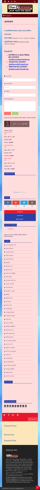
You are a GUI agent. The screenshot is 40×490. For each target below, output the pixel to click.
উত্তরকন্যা (8, 262)
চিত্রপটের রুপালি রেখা (11, 280)
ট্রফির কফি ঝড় (9, 298)
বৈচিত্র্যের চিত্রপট (9, 337)
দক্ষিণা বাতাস (9, 305)
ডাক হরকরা (8, 301)
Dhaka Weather (7, 158)
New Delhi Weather (9, 145)
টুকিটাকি (7, 294)
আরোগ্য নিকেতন (9, 259)
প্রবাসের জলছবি (9, 323)
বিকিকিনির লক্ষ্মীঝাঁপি (10, 326)
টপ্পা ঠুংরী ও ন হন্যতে (10, 291)
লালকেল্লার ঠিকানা (10, 362)
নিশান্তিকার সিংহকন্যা (10, 315)
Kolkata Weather (8, 132)
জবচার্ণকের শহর (9, 287)
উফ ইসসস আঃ (9, 266)
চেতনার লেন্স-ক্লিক (10, 284)
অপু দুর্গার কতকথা (10, 252)
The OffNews (11, 228)
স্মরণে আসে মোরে (10, 376)
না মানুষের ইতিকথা (10, 312)
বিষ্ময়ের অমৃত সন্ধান (10, 333)
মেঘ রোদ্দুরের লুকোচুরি (11, 340)
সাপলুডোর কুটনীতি (10, 369)
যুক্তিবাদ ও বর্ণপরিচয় (10, 347)
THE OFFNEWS (5, 488)
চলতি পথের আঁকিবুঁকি (10, 273)
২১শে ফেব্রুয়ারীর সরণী (11, 245)
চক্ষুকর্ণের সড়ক (9, 269)
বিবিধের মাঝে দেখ (10, 330)
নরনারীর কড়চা (9, 308)
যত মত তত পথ (9, 344)
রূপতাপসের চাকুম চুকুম (11, 351)
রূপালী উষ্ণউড (9, 358)
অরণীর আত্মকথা (9, 255)
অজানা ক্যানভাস (9, 248)
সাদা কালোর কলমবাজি (11, 365)
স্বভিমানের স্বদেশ (9, 372)
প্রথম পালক (8, 319)
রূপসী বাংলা (8, 354)
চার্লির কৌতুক (9, 276)
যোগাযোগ (8, 22)
